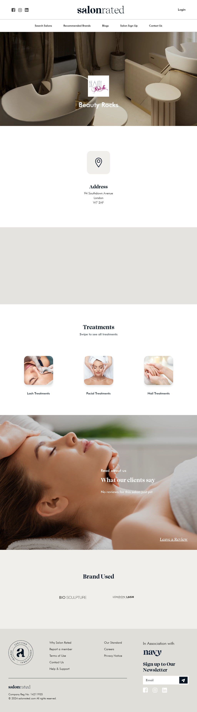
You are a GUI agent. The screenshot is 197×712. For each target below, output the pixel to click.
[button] (98, 261)
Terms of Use (57, 655)
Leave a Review (174, 539)
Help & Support (59, 669)
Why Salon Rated (60, 642)
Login (181, 9)
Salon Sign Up (129, 25)
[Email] (166, 680)
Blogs (105, 25)
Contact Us (155, 25)
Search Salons (43, 25)
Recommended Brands (77, 25)
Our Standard (113, 642)
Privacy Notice (113, 655)
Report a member (60, 649)
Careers (109, 649)
